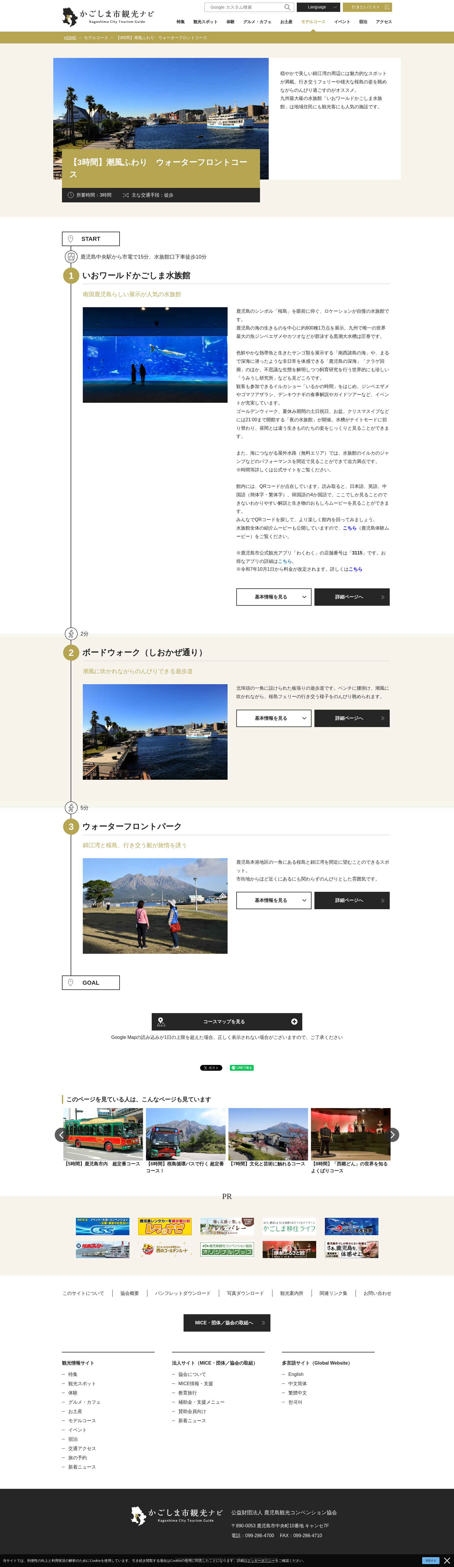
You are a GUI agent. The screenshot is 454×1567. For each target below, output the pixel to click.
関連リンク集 (333, 1293)
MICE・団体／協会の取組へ (224, 1322)
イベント (342, 21)
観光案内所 (291, 1293)
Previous (62, 1134)
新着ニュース (82, 1467)
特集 (181, 21)
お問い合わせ (377, 1293)
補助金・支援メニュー (201, 1402)
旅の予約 (77, 1457)
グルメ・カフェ (257, 21)
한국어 (295, 1402)
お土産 (286, 21)
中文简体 (297, 1383)
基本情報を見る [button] (271, 596)
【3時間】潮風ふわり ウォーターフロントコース (161, 37)
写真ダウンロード (245, 1293)
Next (392, 1134)
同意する (431, 1560)
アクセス (384, 21)
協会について (192, 1374)
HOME (70, 37)
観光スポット (205, 21)
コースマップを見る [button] (224, 1021)
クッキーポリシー (261, 1560)
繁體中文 (297, 1392)
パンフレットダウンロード (183, 1293)
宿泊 (363, 21)
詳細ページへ (349, 596)
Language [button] (317, 7)
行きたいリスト (366, 7)
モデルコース (313, 21)
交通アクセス (82, 1448)
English (295, 1374)
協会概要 (129, 1293)
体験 (230, 21)
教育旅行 (187, 1392)
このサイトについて (83, 1293)
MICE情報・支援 (195, 1383)
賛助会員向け (192, 1411)
